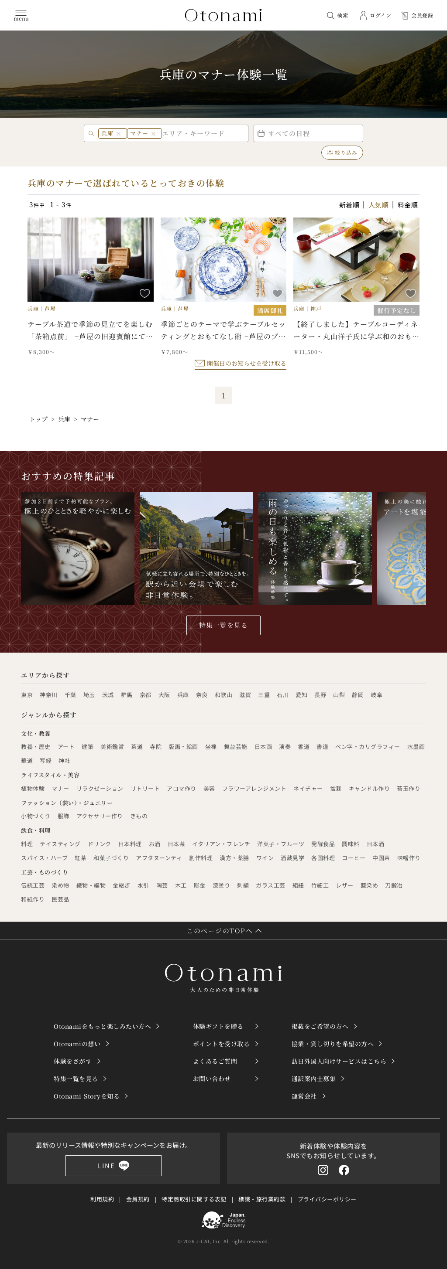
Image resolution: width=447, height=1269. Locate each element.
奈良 (202, 695)
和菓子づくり (111, 858)
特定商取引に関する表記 (194, 1199)
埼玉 (89, 695)
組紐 (298, 885)
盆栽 (336, 788)
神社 (64, 760)
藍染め (369, 885)
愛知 (301, 695)
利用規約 (102, 1199)
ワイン (265, 858)
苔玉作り (408, 788)
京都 (145, 695)
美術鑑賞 (112, 746)
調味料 (351, 844)
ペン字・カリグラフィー (367, 746)
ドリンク (99, 844)
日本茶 (177, 844)
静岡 (358, 695)
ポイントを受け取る (221, 1043)
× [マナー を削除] (154, 133)
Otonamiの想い (77, 1043)
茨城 (108, 695)
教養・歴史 (36, 746)
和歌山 (224, 695)
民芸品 (60, 899)
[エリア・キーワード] (203, 133)
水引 (143, 885)
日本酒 (376, 844)
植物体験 (33, 788)
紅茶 (80, 858)
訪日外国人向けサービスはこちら (339, 1061)
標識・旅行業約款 (261, 1199)
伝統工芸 (33, 885)
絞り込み (342, 152)
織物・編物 (91, 885)
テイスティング (60, 844)
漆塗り (221, 885)
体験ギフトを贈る (218, 1026)
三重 (264, 695)
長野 (320, 695)
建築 (87, 746)
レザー (345, 885)
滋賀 (245, 695)
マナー (60, 788)
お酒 (155, 844)
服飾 (63, 816)
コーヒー (353, 858)
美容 (209, 788)
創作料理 (201, 858)
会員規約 (138, 1199)
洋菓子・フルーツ (280, 844)
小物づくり (36, 816)
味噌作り (409, 858)
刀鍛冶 (394, 885)
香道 (303, 746)
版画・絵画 (183, 746)
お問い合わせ (212, 1078)
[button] (308, 133)
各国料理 (323, 858)
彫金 (200, 885)
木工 (181, 885)
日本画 (263, 746)
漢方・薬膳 (234, 858)
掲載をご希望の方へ (320, 1026)
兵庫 (183, 695)
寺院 (156, 746)
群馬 (127, 695)
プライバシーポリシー (327, 1199)
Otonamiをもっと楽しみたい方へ (102, 1026)
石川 (283, 695)
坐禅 (211, 746)
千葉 (70, 695)
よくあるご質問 (215, 1061)
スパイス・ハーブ (44, 858)
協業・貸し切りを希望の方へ (333, 1043)
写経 (46, 760)
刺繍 (243, 885)
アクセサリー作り (99, 816)
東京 (27, 695)
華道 (27, 760)
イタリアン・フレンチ (221, 844)
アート (66, 746)
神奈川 (49, 695)
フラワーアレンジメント (254, 788)
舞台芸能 (236, 746)
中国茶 (381, 858)
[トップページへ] (223, 15)
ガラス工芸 (270, 885)
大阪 (164, 695)
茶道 (137, 746)
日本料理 (130, 844)
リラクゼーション (100, 788)
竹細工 (320, 885)
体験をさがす (73, 1061)
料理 (27, 844)
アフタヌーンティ (159, 858)
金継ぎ (122, 885)
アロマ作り (181, 788)
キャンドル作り (369, 788)
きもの (139, 816)
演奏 (285, 746)
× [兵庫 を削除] (119, 133)
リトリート (145, 788)
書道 (322, 746)
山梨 (339, 695)
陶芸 (162, 885)
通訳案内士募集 (314, 1078)
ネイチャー (308, 788)
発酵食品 (323, 844)
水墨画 (416, 746)
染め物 (60, 885)
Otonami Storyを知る (87, 1096)
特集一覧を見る (223, 624)
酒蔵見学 (292, 858)
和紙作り (33, 899)
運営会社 (304, 1096)
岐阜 (376, 695)
